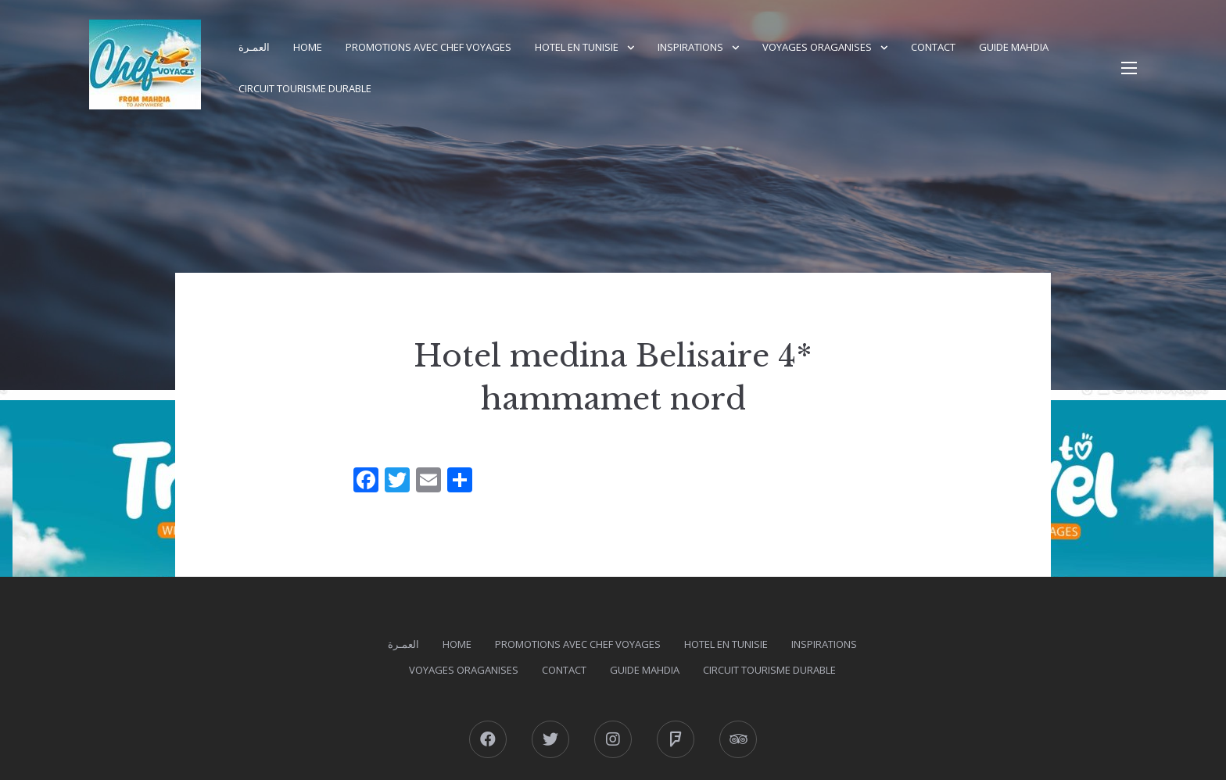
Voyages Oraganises (817, 47)
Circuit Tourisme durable (304, 88)
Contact (933, 47)
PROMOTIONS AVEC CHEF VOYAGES (428, 47)
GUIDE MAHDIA (1014, 47)
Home (307, 47)
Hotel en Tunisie (576, 47)
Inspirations (690, 47)
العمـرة (254, 47)
